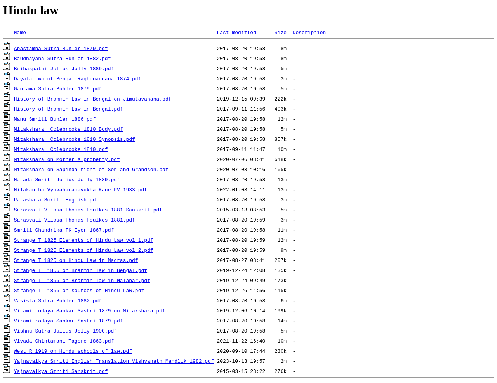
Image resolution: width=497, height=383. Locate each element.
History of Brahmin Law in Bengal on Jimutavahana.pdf (93, 98)
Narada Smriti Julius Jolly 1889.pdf (67, 179)
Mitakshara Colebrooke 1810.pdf (61, 149)
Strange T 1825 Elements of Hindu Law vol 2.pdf (83, 249)
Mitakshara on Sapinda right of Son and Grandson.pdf (91, 169)
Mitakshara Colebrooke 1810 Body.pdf (68, 128)
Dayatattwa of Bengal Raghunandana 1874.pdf (77, 78)
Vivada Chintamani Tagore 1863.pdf (64, 340)
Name (20, 32)
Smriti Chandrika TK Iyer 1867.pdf (64, 229)
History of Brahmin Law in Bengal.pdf (68, 108)
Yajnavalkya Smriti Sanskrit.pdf (61, 370)
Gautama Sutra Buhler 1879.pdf (58, 88)
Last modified (236, 32)
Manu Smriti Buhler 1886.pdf (55, 118)
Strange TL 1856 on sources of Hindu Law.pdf (79, 290)
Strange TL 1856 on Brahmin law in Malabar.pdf (82, 280)
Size (281, 32)
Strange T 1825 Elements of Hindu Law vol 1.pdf (83, 239)
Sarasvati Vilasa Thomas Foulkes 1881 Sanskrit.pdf (88, 209)
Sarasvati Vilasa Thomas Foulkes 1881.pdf (74, 219)
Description (309, 32)
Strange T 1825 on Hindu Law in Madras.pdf (76, 259)
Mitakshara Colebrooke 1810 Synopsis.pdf (74, 138)
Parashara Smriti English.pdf (56, 199)
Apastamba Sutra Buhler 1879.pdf (61, 48)
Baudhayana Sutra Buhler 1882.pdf (62, 58)
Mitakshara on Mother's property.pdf (67, 159)
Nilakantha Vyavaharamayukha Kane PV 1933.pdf (80, 189)
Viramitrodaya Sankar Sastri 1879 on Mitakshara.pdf (89, 310)
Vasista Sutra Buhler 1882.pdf (58, 300)
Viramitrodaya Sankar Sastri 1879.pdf (68, 320)
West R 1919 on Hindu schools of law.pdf (73, 350)
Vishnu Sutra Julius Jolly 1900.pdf (65, 330)
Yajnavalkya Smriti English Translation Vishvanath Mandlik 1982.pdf (114, 360)
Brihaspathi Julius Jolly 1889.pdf (64, 68)
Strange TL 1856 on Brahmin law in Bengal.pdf (80, 270)
